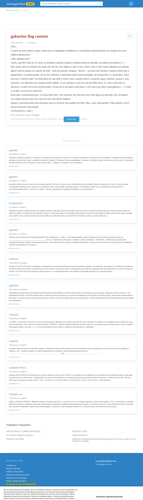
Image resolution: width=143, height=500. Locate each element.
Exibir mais (71, 119)
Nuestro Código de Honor (16, 481)
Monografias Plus (13, 10)
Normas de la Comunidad (16, 478)
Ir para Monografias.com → (107, 461)
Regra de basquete (79, 435)
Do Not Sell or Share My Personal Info (21, 484)
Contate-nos (11, 465)
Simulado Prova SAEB (15, 439)
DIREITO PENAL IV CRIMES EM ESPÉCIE (23, 431)
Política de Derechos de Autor (17, 475)
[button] (129, 37)
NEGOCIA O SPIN (79, 431)
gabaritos (26, 10)
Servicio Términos (13, 469)
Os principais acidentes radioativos (19, 435)
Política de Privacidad (14, 472)
